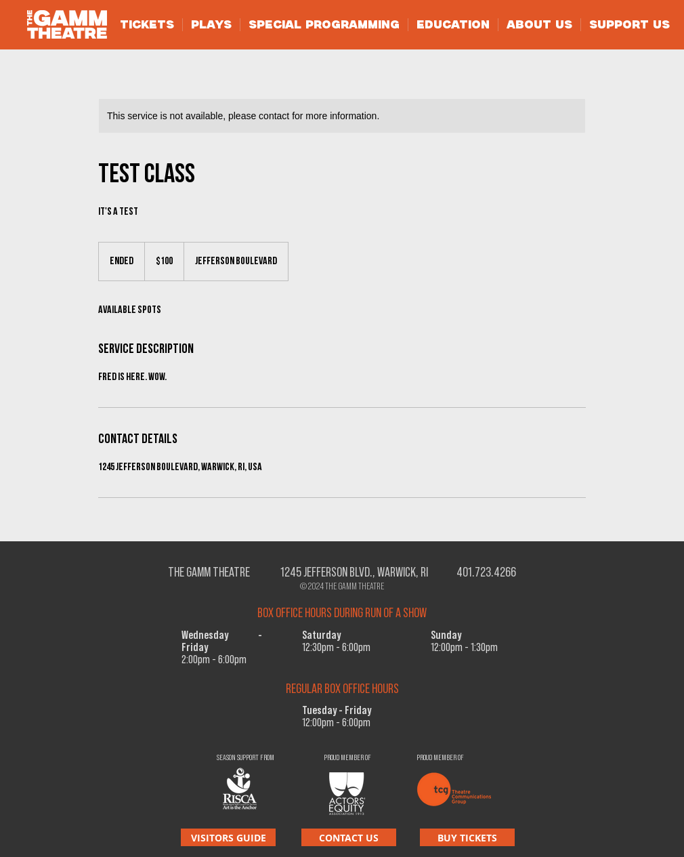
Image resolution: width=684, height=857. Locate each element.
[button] (147, 24)
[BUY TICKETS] (467, 837)
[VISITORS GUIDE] (228, 837)
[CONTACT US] (348, 837)
